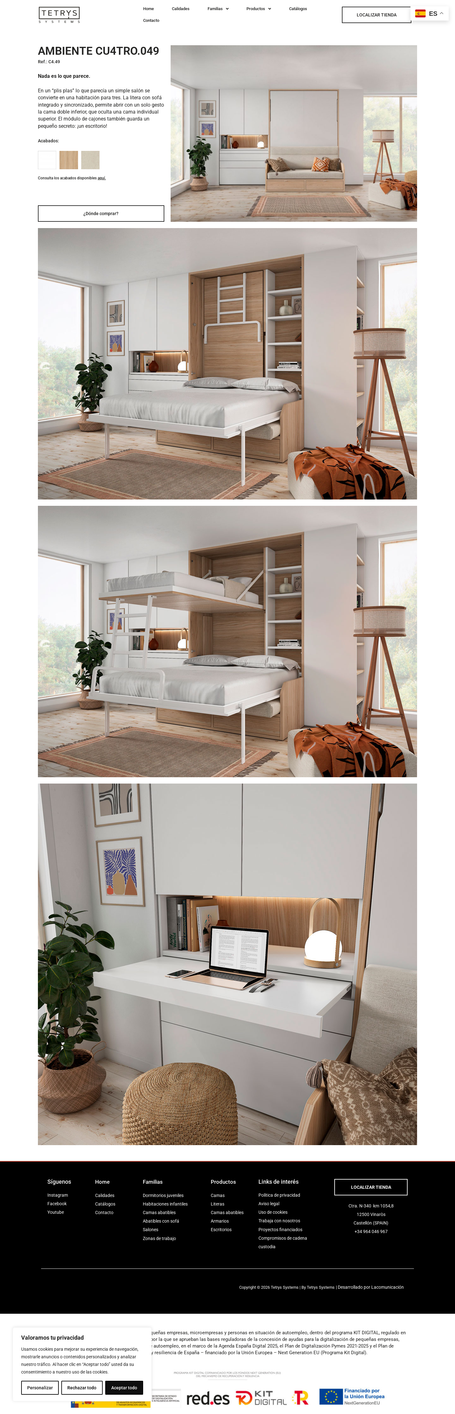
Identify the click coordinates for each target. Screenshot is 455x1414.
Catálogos (269, 12)
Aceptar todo (124, 1387)
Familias (202, 12)
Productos (236, 12)
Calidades (171, 12)
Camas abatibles (159, 1208)
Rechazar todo (81, 1387)
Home (145, 12)
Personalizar (40, 1387)
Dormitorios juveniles (163, 1191)
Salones (150, 1225)
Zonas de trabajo (159, 1234)
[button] (202, 13)
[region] (82, 1364)
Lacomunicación (392, 1283)
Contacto (298, 12)
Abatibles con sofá (161, 1216)
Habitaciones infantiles (165, 1199)
